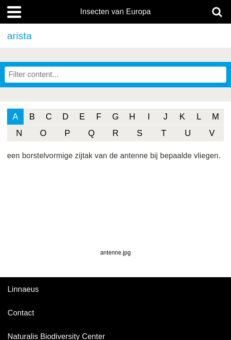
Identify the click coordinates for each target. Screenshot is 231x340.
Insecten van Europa (115, 12)
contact (21, 313)
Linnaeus (23, 289)
